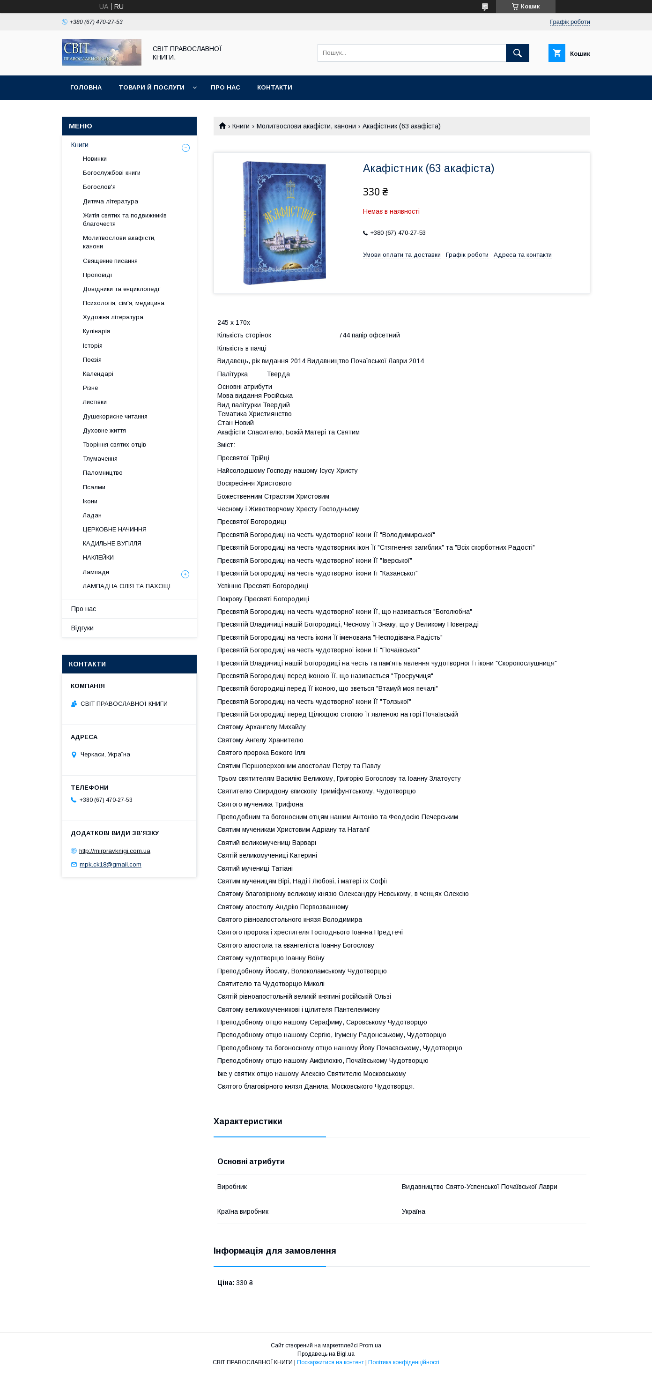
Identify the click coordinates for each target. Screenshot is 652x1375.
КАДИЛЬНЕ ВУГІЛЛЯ (112, 543)
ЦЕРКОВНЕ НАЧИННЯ (115, 529)
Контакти (274, 87)
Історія (93, 345)
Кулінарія (96, 331)
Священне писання (110, 260)
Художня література (113, 317)
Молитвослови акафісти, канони (306, 126)
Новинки (95, 158)
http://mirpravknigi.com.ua (114, 850)
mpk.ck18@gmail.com (110, 864)
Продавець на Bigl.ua (326, 1354)
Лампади (96, 571)
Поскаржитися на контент (330, 1362)
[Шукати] (517, 53)
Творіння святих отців (114, 444)
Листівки (95, 401)
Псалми (94, 487)
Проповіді (97, 274)
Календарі (98, 373)
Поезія (92, 359)
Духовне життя (104, 430)
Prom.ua (370, 1345)
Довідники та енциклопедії (122, 288)
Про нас (225, 87)
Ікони (90, 501)
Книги (241, 126)
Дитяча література (110, 201)
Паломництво (103, 472)
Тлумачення (100, 458)
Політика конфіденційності (403, 1362)
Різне (90, 387)
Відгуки (82, 628)
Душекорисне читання (115, 416)
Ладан (92, 515)
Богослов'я (99, 186)
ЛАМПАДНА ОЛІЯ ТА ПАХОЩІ (126, 586)
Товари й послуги (152, 87)
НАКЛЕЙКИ (98, 557)
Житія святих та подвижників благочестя (125, 219)
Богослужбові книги (112, 172)
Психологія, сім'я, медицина (123, 302)
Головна (86, 87)
